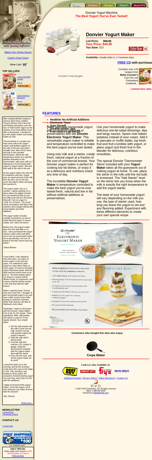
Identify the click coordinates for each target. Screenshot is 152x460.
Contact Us (122, 378)
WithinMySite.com (101, 393)
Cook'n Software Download (23, 97)
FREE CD (124, 62)
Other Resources (107, 378)
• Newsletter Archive (10, 414)
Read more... (27, 403)
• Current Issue (8, 412)
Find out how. (18, 456)
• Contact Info (7, 426)
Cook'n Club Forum (18, 57)
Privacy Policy (90, 378)
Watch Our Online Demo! (18, 52)
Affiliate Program (72, 378)
